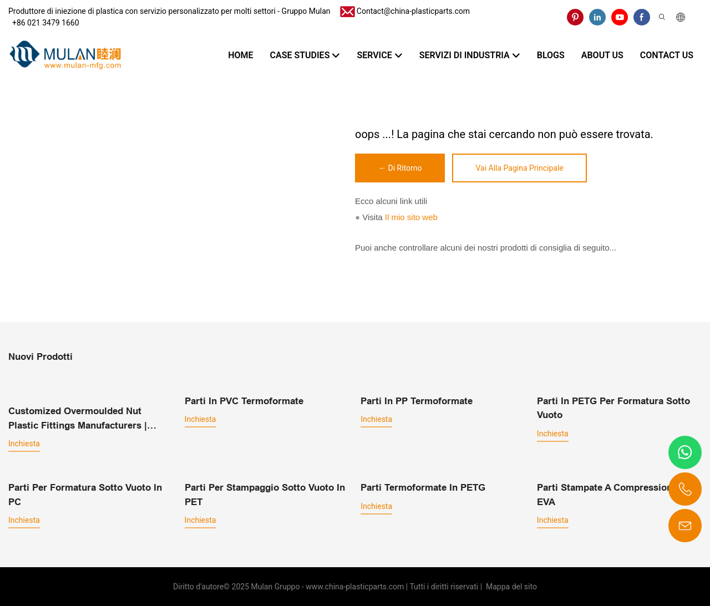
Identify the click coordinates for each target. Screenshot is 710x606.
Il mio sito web (411, 217)
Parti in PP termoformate (417, 400)
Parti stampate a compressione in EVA (612, 494)
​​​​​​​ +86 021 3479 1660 (43, 22)
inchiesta (24, 443)
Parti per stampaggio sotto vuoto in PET (265, 494)
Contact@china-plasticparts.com (413, 11)
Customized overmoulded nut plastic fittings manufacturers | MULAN (77, 418)
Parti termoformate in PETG (423, 487)
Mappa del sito (510, 586)
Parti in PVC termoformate (244, 400)
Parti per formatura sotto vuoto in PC (85, 494)
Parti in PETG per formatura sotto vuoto (613, 407)
